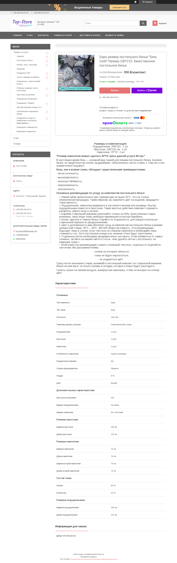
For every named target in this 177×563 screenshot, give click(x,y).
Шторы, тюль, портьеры (27, 65)
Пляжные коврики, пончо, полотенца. (27, 89)
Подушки (21, 69)
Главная (17, 35)
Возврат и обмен (114, 35)
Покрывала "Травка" (26, 103)
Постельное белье (25, 60)
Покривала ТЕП (23, 73)
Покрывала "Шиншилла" (27, 127)
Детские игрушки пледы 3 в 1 (29, 107)
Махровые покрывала (26, 131)
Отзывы (16, 144)
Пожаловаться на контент (81, 559)
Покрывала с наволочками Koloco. (28, 82)
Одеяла (20, 56)
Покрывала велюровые (27, 99)
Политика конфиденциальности (104, 559)
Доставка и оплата (90, 35)
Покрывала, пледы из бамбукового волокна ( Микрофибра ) (27, 120)
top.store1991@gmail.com (26, 231)
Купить (115, 90)
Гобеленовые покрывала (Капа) (27, 112)
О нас (30, 35)
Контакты (43, 35)
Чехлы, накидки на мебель (28, 77)
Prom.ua (100, 554)
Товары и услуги (63, 35)
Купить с (147, 90)
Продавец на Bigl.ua (88, 557)
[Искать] (143, 23)
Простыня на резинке (26, 95)
